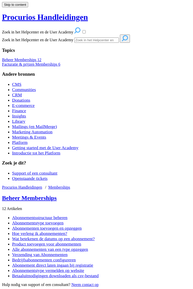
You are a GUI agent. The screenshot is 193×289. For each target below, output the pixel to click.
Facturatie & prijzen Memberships (31, 64)
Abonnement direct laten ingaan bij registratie (52, 265)
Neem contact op (85, 284)
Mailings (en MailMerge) (34, 126)
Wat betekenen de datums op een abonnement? (53, 238)
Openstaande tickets (29, 178)
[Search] (96, 40)
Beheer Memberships (21, 60)
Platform (20, 142)
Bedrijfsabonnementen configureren (44, 259)
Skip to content (15, 5)
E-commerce (23, 105)
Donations (21, 100)
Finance (19, 110)
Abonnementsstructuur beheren (39, 217)
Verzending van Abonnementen (40, 254)
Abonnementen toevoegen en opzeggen (47, 228)
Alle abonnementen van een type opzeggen (50, 249)
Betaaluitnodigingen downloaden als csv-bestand (55, 275)
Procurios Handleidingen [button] (45, 17)
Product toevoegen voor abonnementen (46, 243)
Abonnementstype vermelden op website (48, 270)
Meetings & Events (29, 137)
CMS (16, 84)
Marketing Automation (32, 131)
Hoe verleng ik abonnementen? (39, 233)
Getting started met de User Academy (45, 147)
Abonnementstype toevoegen (38, 222)
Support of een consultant (34, 173)
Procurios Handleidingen (22, 187)
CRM (17, 94)
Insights (19, 115)
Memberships (59, 187)
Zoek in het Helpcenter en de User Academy (37, 40)
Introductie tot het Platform (36, 152)
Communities (24, 89)
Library (18, 121)
